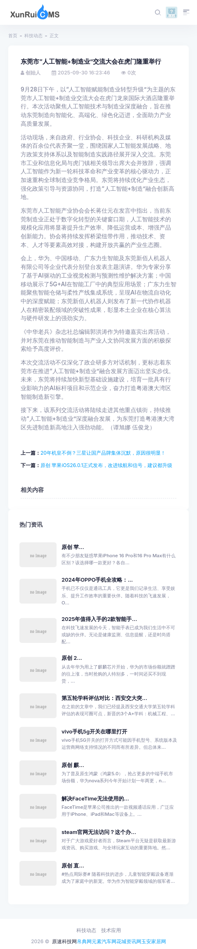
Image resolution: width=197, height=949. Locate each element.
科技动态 (33, 35)
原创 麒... (73, 765)
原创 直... (73, 866)
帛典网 (84, 941)
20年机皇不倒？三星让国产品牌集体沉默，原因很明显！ (103, 453)
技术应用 (111, 930)
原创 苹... (73, 547)
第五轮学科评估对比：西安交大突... (104, 698)
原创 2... (72, 658)
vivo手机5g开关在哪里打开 (94, 732)
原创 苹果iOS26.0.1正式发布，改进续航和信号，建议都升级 (106, 465)
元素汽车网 (104, 941)
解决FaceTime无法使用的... (95, 799)
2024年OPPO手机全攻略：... (97, 580)
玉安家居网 (153, 941)
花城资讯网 (128, 941)
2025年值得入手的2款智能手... (99, 619)
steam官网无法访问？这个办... (99, 832)
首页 (12, 35)
